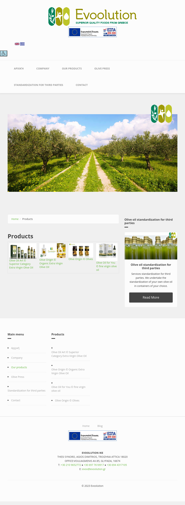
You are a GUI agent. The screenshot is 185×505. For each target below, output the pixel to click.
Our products (72, 68)
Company (42, 68)
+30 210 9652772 (71, 465)
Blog (100, 426)
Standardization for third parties (38, 85)
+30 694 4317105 (117, 465)
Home (15, 219)
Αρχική (19, 68)
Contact (82, 85)
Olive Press (102, 68)
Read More (151, 297)
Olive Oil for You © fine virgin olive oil (106, 266)
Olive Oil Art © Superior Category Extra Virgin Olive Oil (21, 264)
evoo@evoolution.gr (94, 469)
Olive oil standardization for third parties (151, 266)
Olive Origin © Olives (80, 259)
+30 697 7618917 (94, 465)
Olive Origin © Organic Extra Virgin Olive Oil (51, 263)
